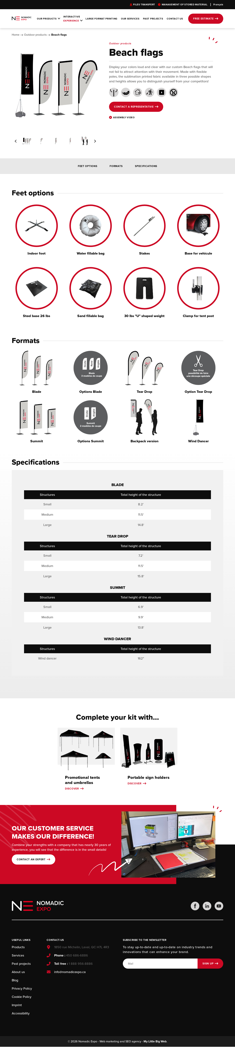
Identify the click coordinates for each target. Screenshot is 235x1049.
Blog (15, 981)
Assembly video (124, 117)
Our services (130, 18)
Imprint (17, 1006)
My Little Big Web (155, 1043)
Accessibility (21, 1015)
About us (18, 973)
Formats (116, 166)
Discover (72, 789)
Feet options (87, 166)
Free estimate (203, 18)
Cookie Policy (21, 998)
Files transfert (144, 4)
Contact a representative (134, 107)
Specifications (146, 166)
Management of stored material (185, 4)
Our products (47, 18)
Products (18, 948)
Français (218, 4)
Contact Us (175, 18)
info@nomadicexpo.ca (69, 973)
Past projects (153, 18)
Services (18, 957)
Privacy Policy (22, 990)
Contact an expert (31, 861)
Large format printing (101, 18)
